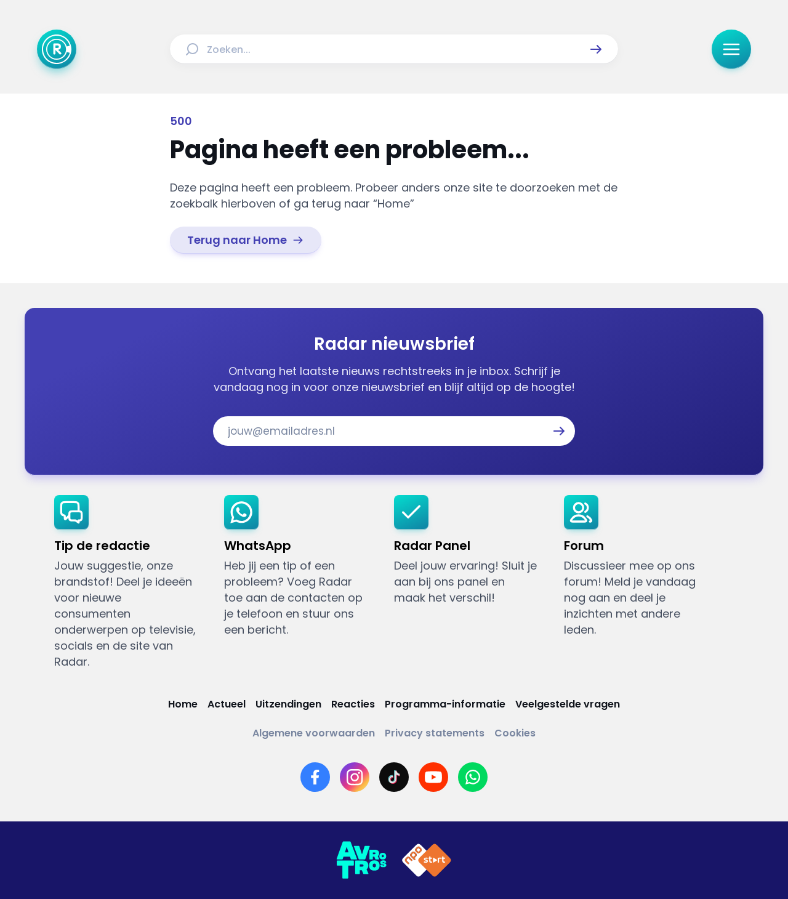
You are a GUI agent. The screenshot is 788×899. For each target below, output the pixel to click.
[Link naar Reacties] (353, 704)
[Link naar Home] (183, 704)
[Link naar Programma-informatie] (445, 704)
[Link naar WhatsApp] (473, 777)
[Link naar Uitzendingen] (288, 704)
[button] (596, 49)
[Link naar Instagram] (354, 777)
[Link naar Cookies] (515, 733)
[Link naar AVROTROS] (361, 860)
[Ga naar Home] (56, 49)
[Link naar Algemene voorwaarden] (313, 733)
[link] (245, 240)
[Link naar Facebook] (315, 777)
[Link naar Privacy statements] (434, 733)
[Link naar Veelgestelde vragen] (567, 704)
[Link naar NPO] (426, 860)
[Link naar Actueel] (226, 704)
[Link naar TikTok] (394, 777)
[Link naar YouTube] (433, 777)
